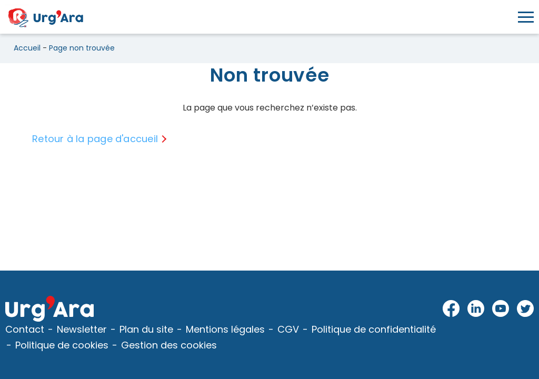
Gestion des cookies (169, 345)
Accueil (27, 48)
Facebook (451, 309)
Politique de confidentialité (374, 329)
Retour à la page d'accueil (95, 138)
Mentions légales (225, 329)
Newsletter (82, 329)
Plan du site (146, 329)
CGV (288, 329)
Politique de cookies (61, 345)
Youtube (500, 309)
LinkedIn (476, 309)
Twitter (525, 309)
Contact (24, 329)
